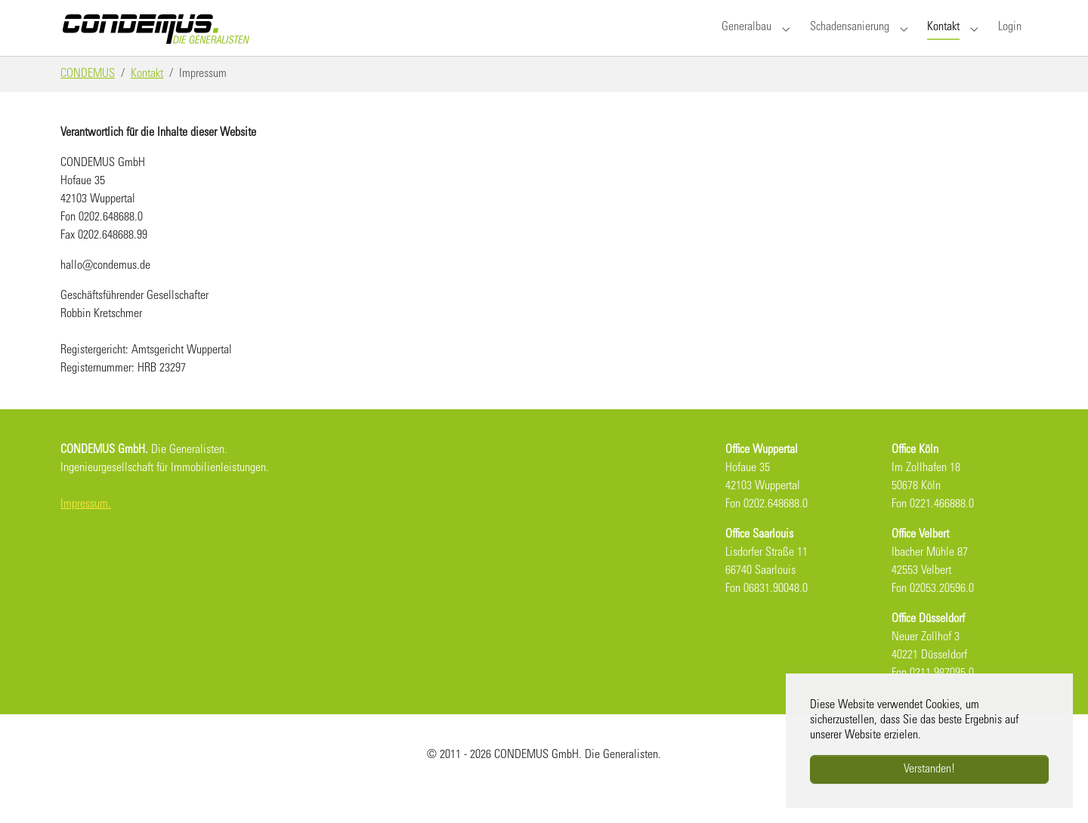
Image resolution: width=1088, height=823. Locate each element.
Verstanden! (929, 769)
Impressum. (85, 532)
